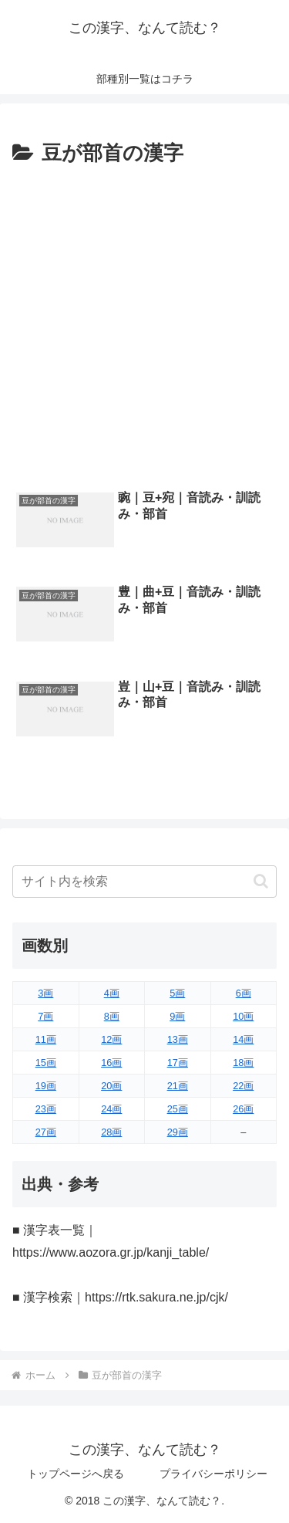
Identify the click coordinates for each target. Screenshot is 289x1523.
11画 (45, 1039)
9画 (177, 1016)
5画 (177, 993)
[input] (144, 881)
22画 (243, 1085)
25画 (177, 1109)
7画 (45, 1016)
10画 (243, 1016)
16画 (111, 1062)
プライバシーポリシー (213, 1473)
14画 (243, 1039)
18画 (243, 1062)
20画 (111, 1085)
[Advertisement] (144, 324)
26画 (243, 1109)
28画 (111, 1132)
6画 (243, 993)
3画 (45, 993)
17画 (177, 1062)
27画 (45, 1132)
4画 (111, 993)
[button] (260, 881)
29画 (177, 1132)
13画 (177, 1039)
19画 (45, 1085)
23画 (45, 1109)
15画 (45, 1062)
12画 (111, 1039)
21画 (177, 1085)
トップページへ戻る (75, 1473)
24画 (111, 1109)
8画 (111, 1016)
